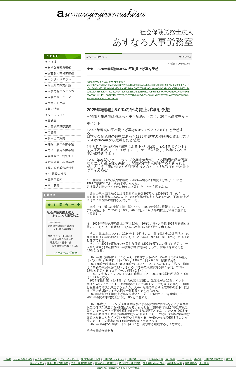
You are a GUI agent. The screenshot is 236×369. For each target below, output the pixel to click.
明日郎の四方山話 (90, 359)
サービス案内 (37, 363)
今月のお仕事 (156, 359)
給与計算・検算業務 (129, 363)
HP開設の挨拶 (174, 363)
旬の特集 (170, 359)
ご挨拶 (7, 359)
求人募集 (204, 363)
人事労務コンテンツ (113, 359)
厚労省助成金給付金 (153, 363)
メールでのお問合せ (66, 252)
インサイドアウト (69, 359)
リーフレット (184, 359)
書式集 (198, 359)
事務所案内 (191, 363)
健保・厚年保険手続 (57, 363)
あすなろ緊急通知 (22, 359)
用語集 (229, 359)
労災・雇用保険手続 (81, 363)
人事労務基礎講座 (213, 359)
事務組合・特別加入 (106, 363)
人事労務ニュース (136, 359)
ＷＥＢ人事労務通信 (46, 359)
